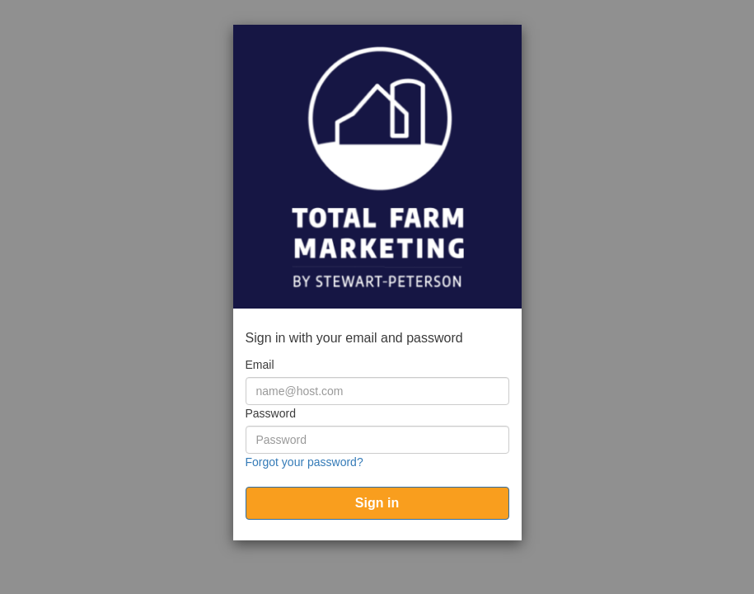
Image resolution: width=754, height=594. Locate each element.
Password (271, 413)
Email (260, 364)
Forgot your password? (304, 462)
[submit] (377, 503)
